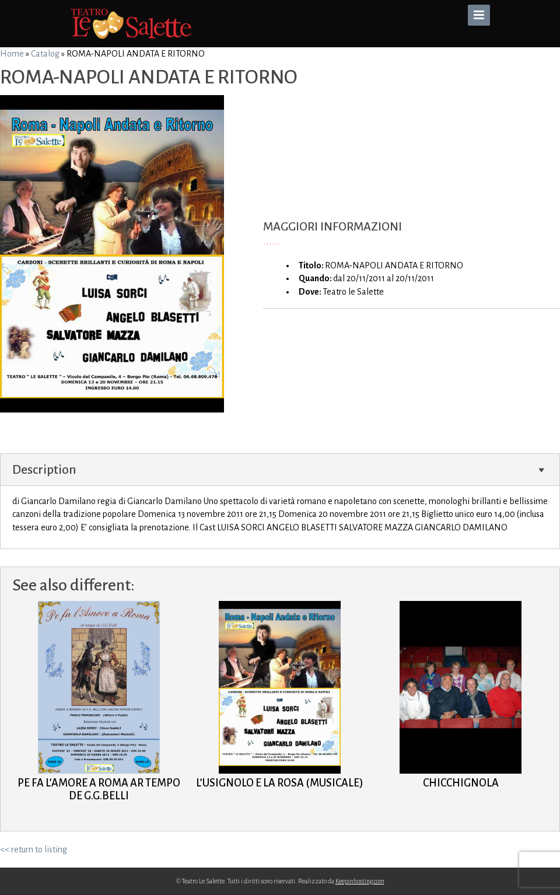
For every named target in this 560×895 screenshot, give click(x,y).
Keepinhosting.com (359, 880)
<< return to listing (33, 849)
